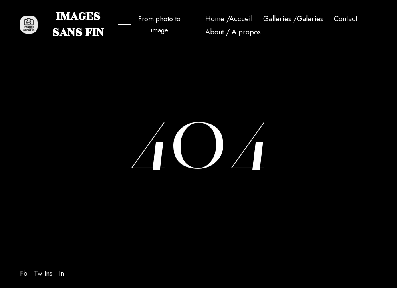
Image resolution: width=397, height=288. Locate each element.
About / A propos (233, 32)
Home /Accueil (228, 19)
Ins (48, 273)
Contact (345, 19)
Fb (24, 273)
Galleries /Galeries (293, 19)
